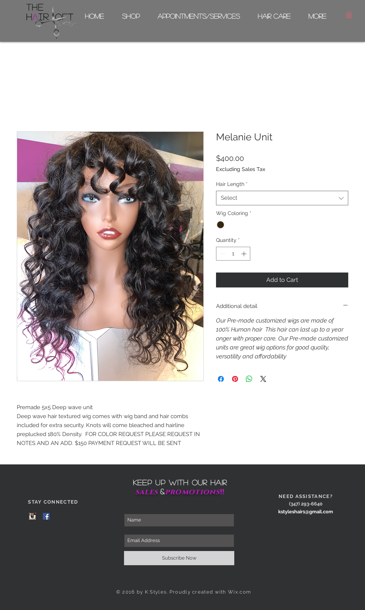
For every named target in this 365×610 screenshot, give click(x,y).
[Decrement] (221, 253)
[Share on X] (263, 378)
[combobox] (282, 198)
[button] (349, 14)
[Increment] (244, 253)
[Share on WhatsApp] (249, 378)
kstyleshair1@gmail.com (305, 511)
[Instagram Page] (32, 516)
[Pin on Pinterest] (235, 378)
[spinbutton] (233, 253)
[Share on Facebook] (220, 378)
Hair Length (232, 184)
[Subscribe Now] (179, 558)
